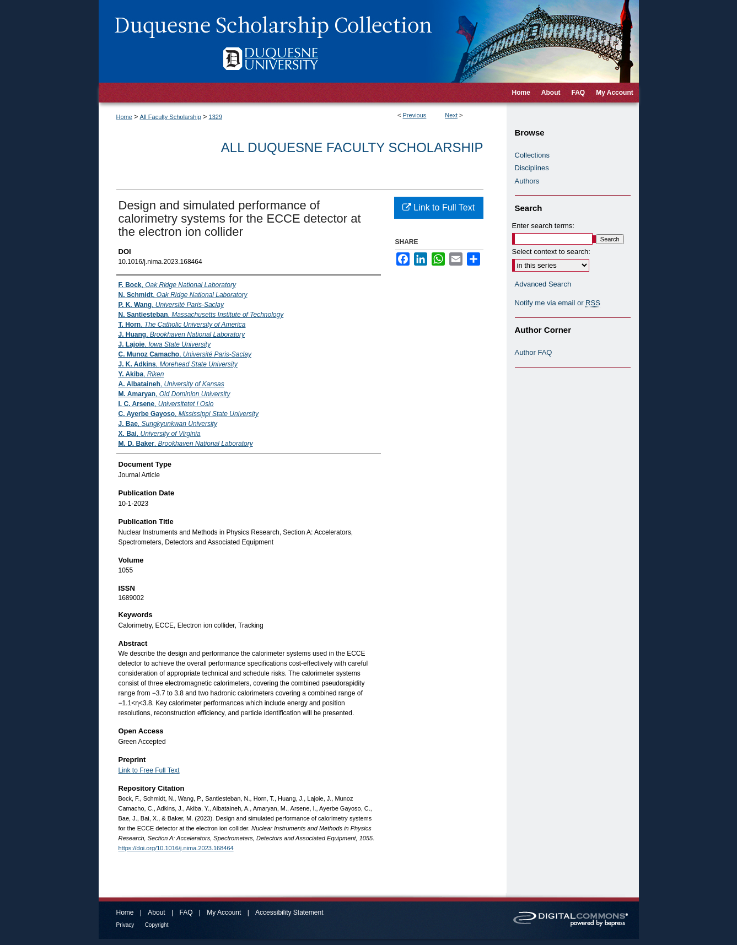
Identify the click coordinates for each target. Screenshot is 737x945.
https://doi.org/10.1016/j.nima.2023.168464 (176, 848)
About (156, 912)
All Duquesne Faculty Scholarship (352, 147)
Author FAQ (533, 352)
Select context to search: (551, 251)
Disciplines (532, 168)
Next (451, 115)
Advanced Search (543, 284)
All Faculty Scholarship (170, 117)
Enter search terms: (543, 226)
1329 (215, 117)
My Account (224, 912)
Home (124, 117)
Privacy (125, 925)
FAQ (185, 912)
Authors (527, 181)
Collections (532, 155)
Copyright (157, 925)
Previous (415, 115)
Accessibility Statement (289, 912)
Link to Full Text (438, 207)
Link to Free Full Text (149, 770)
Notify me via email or (557, 303)
